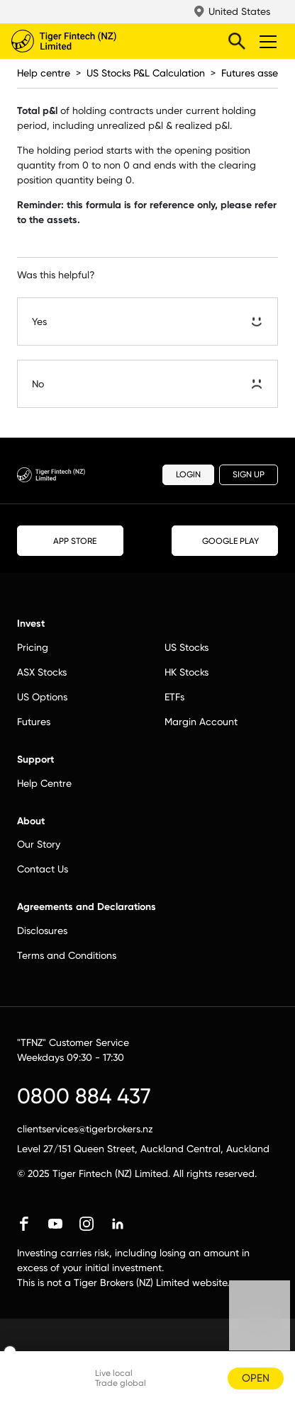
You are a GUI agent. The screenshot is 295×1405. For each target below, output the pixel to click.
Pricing (32, 647)
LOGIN (188, 474)
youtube (55, 1224)
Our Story (38, 844)
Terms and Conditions (66, 955)
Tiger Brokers (92, 41)
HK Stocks (186, 672)
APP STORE (70, 540)
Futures (33, 721)
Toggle (266, 41)
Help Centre (44, 783)
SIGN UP (249, 474)
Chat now (259, 1328)
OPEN (255, 1378)
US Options (42, 696)
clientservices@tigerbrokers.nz (85, 1128)
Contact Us (42, 869)
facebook (24, 1224)
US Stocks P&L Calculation (146, 73)
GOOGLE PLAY (225, 541)
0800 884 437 (84, 1095)
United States (239, 11)
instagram (86, 1224)
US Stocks (186, 647)
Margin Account (201, 721)
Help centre (43, 73)
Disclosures (42, 930)
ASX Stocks (42, 672)
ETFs (174, 696)
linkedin (118, 1224)
